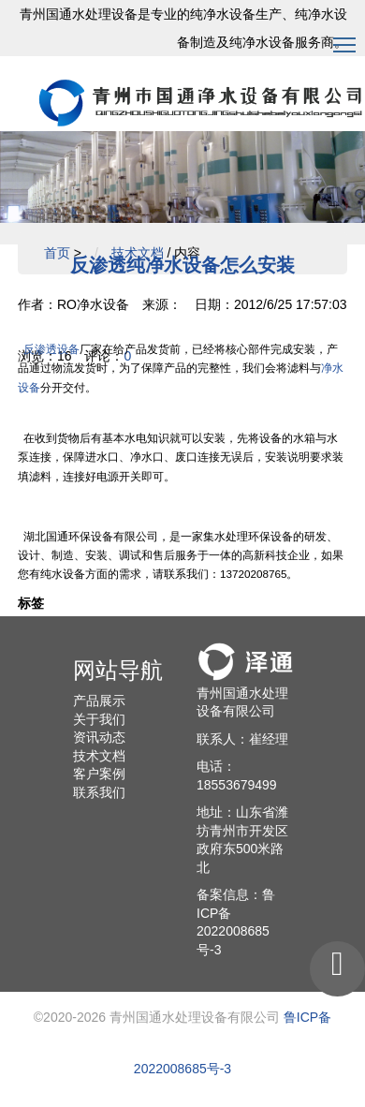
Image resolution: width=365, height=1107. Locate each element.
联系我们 (99, 792)
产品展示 (99, 700)
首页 (57, 252)
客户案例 (99, 773)
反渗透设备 (51, 349)
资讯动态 (99, 737)
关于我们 (99, 719)
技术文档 (137, 252)
